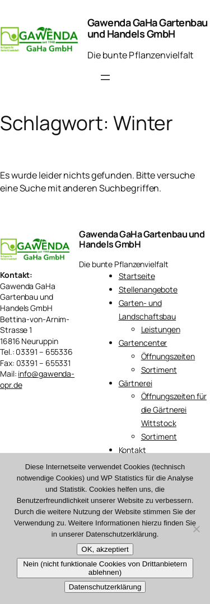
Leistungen (160, 329)
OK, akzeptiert (104, 549)
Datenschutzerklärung (105, 587)
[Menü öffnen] (105, 77)
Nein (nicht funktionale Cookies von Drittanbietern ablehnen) (105, 568)
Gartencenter (143, 342)
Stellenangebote (148, 289)
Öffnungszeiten (168, 356)
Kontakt (132, 450)
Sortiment (159, 369)
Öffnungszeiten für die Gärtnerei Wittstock (174, 409)
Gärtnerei (135, 383)
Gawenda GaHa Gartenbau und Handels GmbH (147, 28)
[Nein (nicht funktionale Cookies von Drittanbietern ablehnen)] (196, 528)
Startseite (137, 276)
